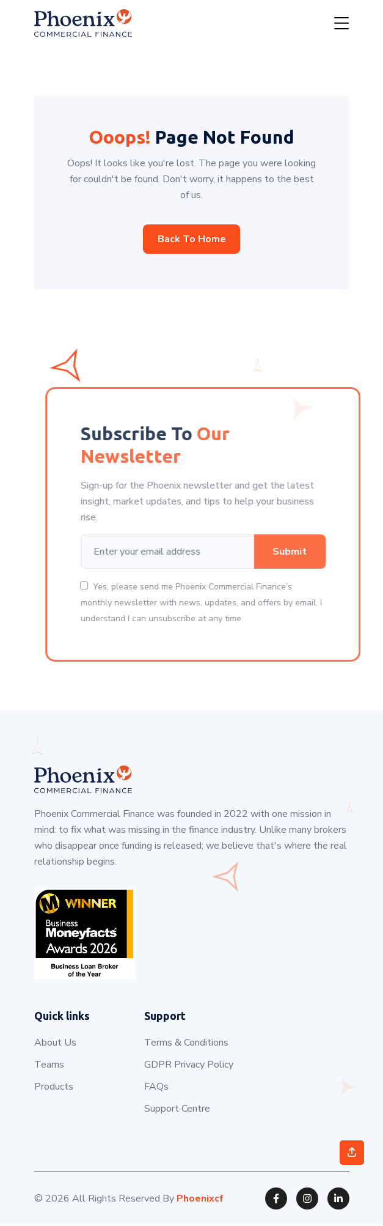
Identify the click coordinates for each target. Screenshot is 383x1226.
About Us (55, 1044)
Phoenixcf (200, 1199)
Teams (49, 1066)
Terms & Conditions (186, 1044)
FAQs (156, 1088)
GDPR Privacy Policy (188, 1066)
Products (53, 1088)
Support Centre (177, 1110)
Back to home (192, 239)
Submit (325, 552)
